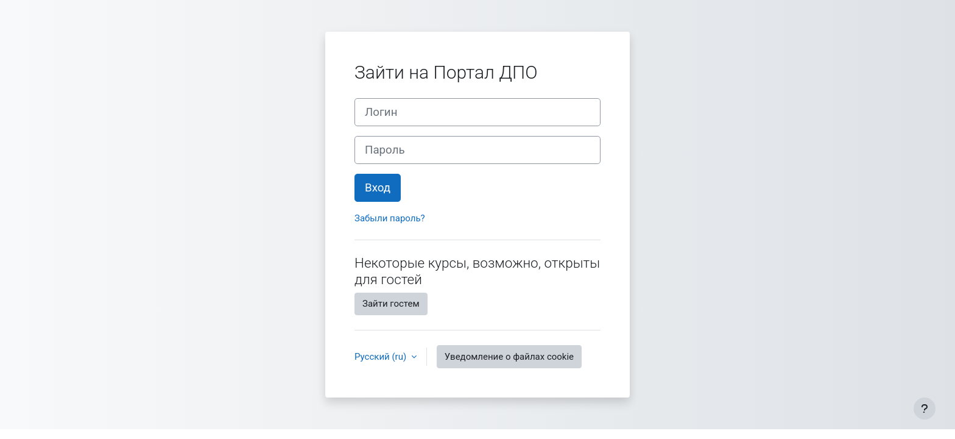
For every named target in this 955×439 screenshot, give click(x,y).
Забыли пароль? (389, 218)
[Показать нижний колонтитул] (925, 408)
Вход (377, 188)
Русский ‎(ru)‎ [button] (381, 356)
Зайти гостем (391, 303)
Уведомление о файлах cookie (509, 356)
